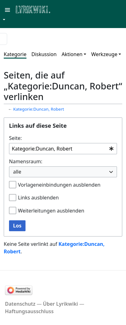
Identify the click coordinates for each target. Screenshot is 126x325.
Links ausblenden (38, 197)
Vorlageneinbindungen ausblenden (59, 184)
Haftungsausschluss (29, 311)
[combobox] (63, 149)
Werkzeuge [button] (104, 54)
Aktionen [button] (72, 54)
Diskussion (44, 54)
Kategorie (15, 54)
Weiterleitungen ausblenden (51, 210)
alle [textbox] (17, 171)
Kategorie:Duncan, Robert (38, 109)
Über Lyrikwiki (60, 303)
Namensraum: (25, 161)
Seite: (15, 138)
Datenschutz (20, 303)
